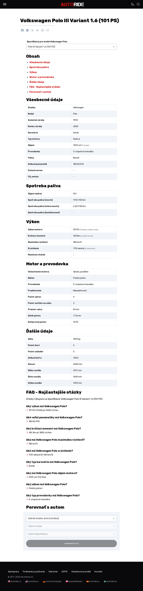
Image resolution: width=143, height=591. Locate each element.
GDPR (69, 571)
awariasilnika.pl (75, 581)
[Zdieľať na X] (32, 30)
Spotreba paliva (39, 67)
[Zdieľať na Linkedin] (37, 30)
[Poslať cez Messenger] (27, 30)
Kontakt (105, 571)
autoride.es (94, 581)
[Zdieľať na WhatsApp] (42, 30)
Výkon (33, 72)
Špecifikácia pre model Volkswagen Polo (47, 41)
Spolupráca (14, 571)
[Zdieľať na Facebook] (22, 30)
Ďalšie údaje (36, 82)
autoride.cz (16, 581)
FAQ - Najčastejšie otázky (44, 86)
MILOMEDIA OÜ (27, 577)
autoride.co (33, 581)
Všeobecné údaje (39, 62)
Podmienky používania (35, 571)
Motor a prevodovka (41, 77)
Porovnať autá (71, 544)
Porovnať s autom (40, 91)
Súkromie (57, 571)
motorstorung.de (53, 581)
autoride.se (112, 581)
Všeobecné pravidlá (87, 571)
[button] (5, 4)
